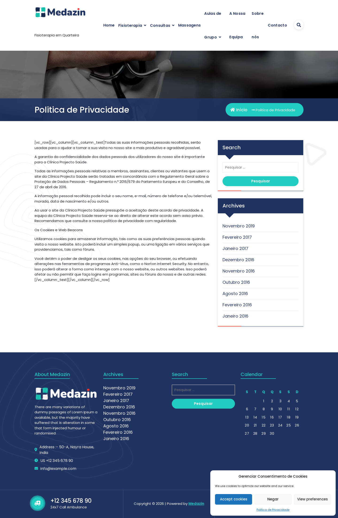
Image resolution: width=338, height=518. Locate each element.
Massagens (189, 25)
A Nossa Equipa (237, 25)
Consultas (160, 25)
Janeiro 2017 (235, 248)
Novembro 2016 (239, 271)
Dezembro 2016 (238, 260)
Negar (273, 499)
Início (238, 110)
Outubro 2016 (236, 282)
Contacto (277, 25)
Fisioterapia (130, 25)
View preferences (312, 499)
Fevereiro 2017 (237, 237)
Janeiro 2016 (235, 316)
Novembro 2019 (239, 226)
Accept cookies (233, 499)
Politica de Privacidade (273, 510)
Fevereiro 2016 (237, 305)
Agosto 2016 (235, 293)
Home (109, 25)
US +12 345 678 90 (56, 509)
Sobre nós (258, 25)
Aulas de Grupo (212, 25)
